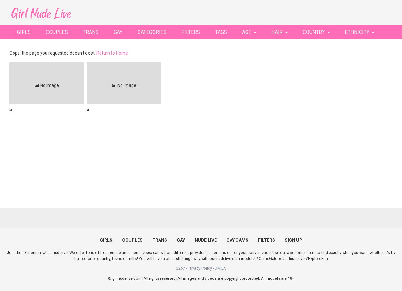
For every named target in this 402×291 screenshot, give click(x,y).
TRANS (91, 32)
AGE (246, 32)
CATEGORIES (152, 32)
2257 (180, 268)
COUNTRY (314, 32)
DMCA (220, 268)
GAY (118, 32)
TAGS (221, 32)
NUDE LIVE (206, 240)
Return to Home (112, 53)
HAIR (277, 32)
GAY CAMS (237, 240)
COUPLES (57, 32)
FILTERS (191, 32)
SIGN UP (293, 240)
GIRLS (24, 32)
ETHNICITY (357, 32)
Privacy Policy (200, 268)
